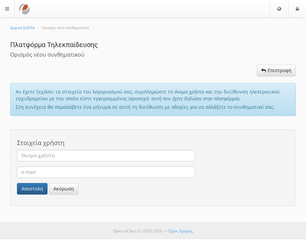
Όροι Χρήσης (181, 231)
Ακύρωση (63, 188)
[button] (279, 9)
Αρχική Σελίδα (22, 28)
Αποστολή (32, 188)
